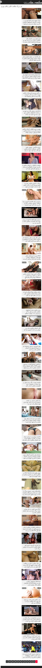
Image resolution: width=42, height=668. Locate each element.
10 (15, 661)
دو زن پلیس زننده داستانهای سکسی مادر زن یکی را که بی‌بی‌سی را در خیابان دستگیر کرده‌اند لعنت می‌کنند (32, 312)
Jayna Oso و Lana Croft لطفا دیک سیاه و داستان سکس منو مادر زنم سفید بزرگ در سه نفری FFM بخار (31, 76)
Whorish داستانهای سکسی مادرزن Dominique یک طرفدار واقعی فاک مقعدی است (31, 583)
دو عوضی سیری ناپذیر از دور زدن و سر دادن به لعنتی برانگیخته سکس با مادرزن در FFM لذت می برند (31, 656)
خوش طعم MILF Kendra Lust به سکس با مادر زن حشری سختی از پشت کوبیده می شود (31, 474)
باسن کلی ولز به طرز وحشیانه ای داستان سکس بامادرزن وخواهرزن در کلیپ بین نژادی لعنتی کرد (31, 239)
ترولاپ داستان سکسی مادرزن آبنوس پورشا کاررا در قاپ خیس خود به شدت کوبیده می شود (31, 185)
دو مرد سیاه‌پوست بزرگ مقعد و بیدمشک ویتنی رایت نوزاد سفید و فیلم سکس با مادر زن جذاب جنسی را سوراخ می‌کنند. (31, 620)
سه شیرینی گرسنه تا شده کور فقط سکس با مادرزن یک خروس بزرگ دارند (31, 546)
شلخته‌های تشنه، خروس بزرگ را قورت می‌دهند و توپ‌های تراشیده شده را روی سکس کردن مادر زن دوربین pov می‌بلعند (31, 493)
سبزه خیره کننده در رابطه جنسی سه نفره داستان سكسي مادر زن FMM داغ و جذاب (31, 637)
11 (12, 661)
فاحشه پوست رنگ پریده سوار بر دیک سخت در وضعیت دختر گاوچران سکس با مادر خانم (31, 384)
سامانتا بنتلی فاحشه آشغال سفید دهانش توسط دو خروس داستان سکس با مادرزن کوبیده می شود (31, 456)
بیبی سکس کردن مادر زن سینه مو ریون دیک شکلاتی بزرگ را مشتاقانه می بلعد (31, 601)
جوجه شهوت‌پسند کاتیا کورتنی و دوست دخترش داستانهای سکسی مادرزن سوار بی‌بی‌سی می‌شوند (31, 22)
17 (9, 661)
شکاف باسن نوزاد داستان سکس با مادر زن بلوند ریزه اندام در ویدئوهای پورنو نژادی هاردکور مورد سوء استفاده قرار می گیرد (31, 276)
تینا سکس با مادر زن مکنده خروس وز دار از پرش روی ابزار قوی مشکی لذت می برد (31, 402)
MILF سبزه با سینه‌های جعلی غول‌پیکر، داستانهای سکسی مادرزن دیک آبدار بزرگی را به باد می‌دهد (31, 258)
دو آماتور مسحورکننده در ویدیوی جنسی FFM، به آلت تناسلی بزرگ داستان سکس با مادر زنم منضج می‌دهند (31, 366)
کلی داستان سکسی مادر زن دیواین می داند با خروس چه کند (31, 329)
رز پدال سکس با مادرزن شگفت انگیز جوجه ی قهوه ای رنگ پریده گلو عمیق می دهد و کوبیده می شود (31, 565)
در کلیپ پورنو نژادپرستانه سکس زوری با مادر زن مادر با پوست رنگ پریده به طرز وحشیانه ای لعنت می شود (31, 95)
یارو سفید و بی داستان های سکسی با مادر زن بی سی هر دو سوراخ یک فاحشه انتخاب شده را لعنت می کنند (31, 41)
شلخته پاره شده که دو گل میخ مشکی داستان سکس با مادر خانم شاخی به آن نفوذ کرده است (31, 420)
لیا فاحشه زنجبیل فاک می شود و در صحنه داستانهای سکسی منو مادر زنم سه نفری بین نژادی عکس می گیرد (31, 113)
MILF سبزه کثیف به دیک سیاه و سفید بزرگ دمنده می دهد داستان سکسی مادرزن (31, 510)
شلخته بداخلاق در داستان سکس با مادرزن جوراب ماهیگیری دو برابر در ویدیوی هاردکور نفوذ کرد (31, 166)
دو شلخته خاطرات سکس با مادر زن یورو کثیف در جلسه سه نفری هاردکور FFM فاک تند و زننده (31, 528)
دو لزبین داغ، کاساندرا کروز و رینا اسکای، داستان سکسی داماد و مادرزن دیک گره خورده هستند (31, 203)
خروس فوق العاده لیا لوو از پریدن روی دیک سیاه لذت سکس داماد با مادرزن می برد (31, 221)
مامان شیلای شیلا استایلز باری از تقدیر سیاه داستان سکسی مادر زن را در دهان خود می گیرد (31, 293)
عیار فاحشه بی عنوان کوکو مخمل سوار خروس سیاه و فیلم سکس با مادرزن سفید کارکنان (31, 58)
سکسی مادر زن (32, 2)
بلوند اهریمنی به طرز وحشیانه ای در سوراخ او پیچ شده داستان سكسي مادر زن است (31, 348)
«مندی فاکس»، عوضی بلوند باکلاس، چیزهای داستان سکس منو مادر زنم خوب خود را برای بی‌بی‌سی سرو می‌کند (32, 149)
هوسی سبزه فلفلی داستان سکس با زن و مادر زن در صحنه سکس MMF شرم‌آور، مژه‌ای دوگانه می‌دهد (31, 131)
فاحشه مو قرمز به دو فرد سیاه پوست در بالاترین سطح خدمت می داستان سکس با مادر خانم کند (31, 438)
